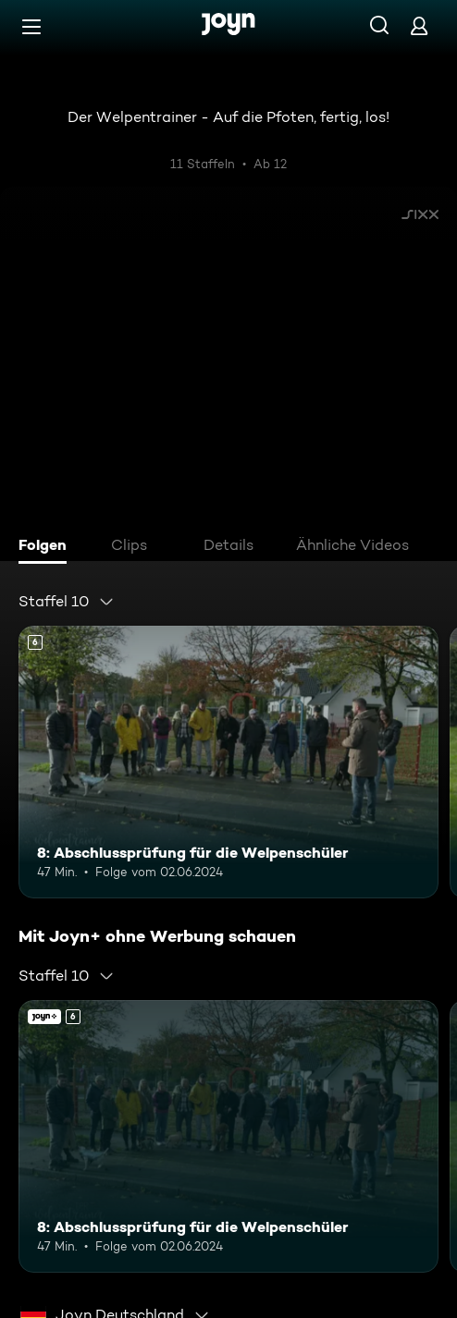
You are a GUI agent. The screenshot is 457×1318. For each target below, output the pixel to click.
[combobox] (66, 601)
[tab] (47, 547)
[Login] (419, 25)
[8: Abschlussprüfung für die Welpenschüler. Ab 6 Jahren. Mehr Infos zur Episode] (228, 762)
